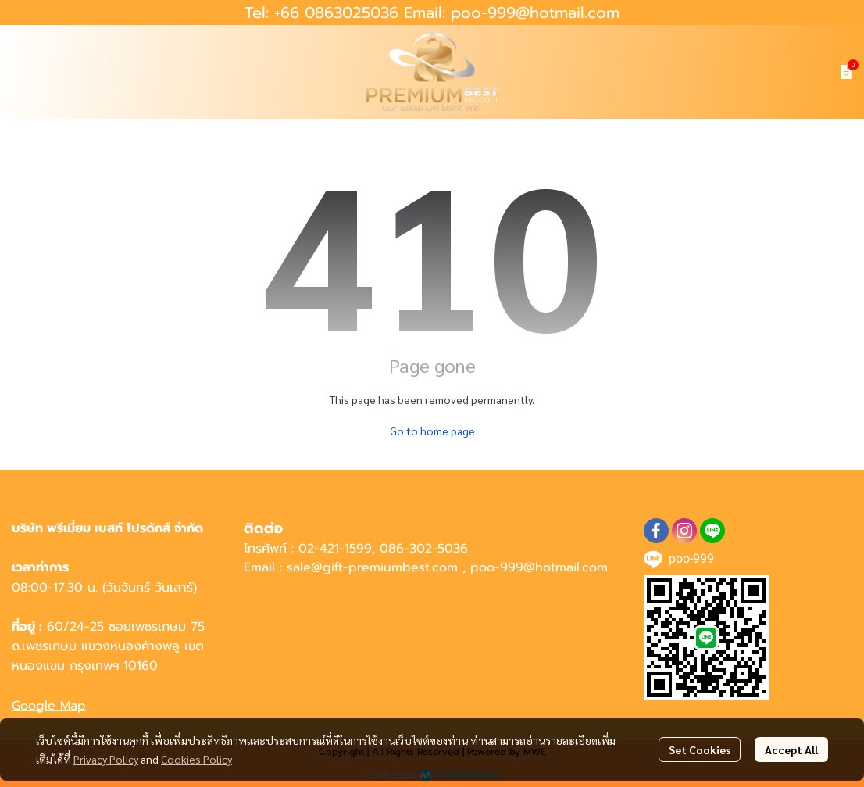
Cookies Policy (196, 759)
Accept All (791, 749)
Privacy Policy (105, 759)
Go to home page (432, 431)
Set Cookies (699, 749)
